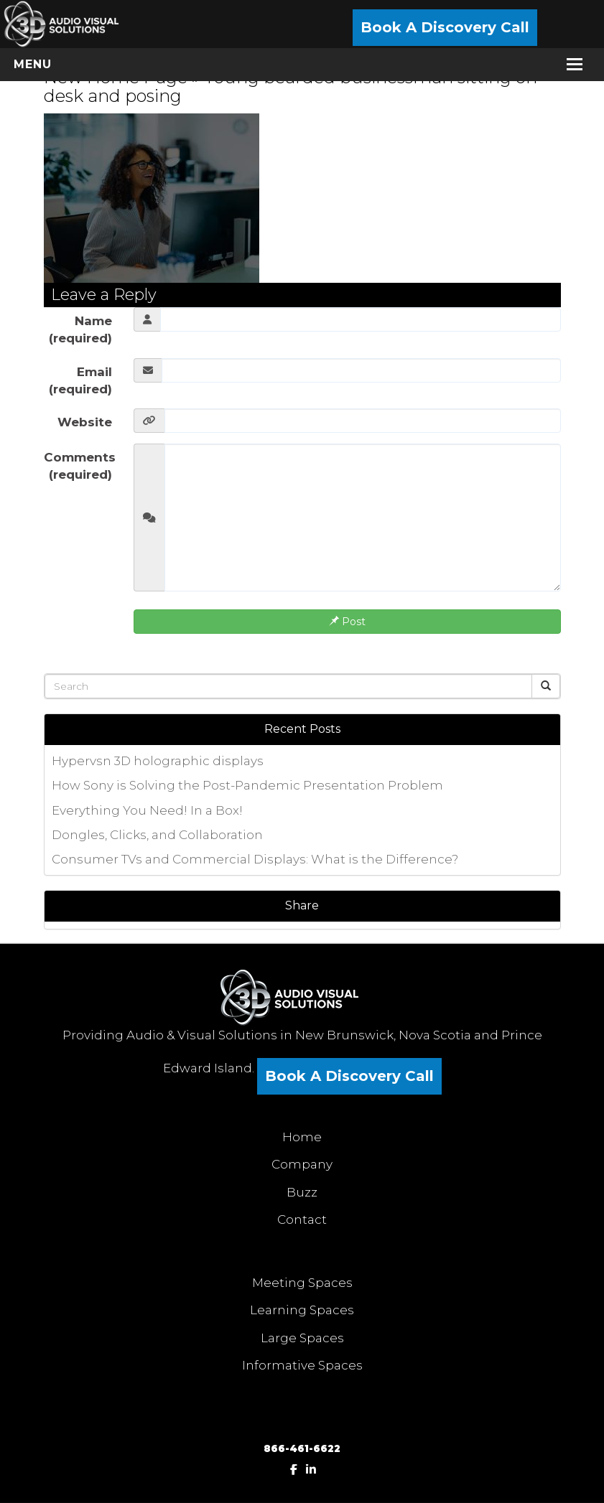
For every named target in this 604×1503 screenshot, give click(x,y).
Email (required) (80, 380)
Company (302, 1164)
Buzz (302, 1192)
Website (84, 422)
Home (302, 1137)
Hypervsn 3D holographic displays (158, 761)
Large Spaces (302, 1338)
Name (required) (80, 329)
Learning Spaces (302, 1310)
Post (347, 621)
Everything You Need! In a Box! (147, 810)
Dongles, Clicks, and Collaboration (157, 835)
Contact (302, 1219)
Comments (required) (80, 466)
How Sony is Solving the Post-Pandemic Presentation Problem (247, 785)
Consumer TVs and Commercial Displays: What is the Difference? (255, 859)
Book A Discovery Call (445, 27)
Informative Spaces (302, 1365)
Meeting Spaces (302, 1282)
